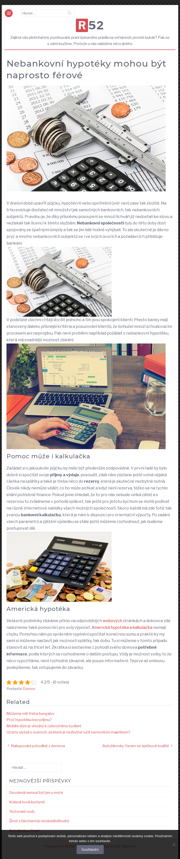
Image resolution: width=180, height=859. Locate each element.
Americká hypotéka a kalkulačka (121, 627)
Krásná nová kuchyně (27, 802)
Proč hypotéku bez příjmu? (29, 720)
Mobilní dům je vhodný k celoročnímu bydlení (43, 726)
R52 (91, 25)
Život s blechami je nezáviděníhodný (39, 821)
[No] (173, 844)
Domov (29, 689)
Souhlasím (90, 849)
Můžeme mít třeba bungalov (30, 713)
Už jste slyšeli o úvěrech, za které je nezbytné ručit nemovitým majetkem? (68, 732)
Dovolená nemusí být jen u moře (36, 792)
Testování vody (22, 811)
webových (112, 620)
